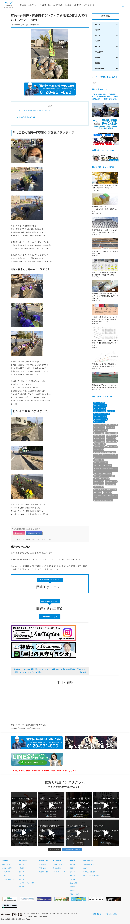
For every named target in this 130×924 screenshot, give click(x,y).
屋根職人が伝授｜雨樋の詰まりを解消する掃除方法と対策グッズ (105, 187)
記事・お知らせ (89, 5)
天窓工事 (97, 46)
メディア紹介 (6, 875)
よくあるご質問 (6, 868)
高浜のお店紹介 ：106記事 (101, 413)
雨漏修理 (97, 57)
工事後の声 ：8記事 (99, 446)
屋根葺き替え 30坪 (103, 96)
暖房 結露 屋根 (100, 94)
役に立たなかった (34, 533)
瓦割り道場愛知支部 (8, 879)
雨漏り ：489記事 (99, 402)
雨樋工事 (97, 35)
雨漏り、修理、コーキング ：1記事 (104, 476)
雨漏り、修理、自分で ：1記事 (102, 465)
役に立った (19, 533)
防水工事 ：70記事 (99, 422)
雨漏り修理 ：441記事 (100, 405)
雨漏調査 (97, 63)
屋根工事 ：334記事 (99, 408)
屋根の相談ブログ (88, 864)
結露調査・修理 (99, 68)
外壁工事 (97, 30)
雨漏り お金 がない (111, 99)
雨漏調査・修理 (46, 5)
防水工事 (97, 41)
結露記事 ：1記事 (111, 484)
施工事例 (69, 5)
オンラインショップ (59, 872)
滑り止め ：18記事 (99, 441)
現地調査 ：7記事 (99, 449)
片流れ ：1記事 (107, 492)
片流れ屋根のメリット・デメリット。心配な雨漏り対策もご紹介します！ (105, 209)
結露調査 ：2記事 (99, 460)
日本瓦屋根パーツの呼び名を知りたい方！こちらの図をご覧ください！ (105, 231)
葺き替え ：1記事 (99, 481)
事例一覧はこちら (50, 617)
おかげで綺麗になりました (28, 117)
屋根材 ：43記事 (98, 433)
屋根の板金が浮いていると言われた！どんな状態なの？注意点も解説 (105, 386)
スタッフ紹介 (6, 872)
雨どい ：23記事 (111, 438)
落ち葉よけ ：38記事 (111, 433)
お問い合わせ (97, 914)
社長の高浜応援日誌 (89, 872)
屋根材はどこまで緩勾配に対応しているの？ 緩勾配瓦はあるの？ (105, 365)
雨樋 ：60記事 (113, 424)
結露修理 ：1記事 (99, 487)
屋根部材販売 (57, 868)
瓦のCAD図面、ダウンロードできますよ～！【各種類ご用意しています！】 (105, 343)
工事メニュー (33, 5)
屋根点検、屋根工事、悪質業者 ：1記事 (105, 489)
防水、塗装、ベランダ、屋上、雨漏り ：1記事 (105, 496)
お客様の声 (78, 5)
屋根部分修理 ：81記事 (100, 419)
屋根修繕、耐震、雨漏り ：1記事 (103, 500)
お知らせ (86, 868)
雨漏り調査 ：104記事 (100, 416)
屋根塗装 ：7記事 (112, 446)
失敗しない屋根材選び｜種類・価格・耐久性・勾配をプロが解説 (104, 274)
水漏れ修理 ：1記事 (111, 481)
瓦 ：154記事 (111, 411)
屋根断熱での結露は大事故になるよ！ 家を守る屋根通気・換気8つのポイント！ (105, 296)
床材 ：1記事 (97, 492)
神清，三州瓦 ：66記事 (100, 424)
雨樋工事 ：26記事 (111, 435)
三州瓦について (57, 864)
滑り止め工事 (99, 52)
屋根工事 (97, 24)
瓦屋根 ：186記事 (99, 411)
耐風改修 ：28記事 (99, 435)
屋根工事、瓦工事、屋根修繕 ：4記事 (104, 452)
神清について (6, 864)
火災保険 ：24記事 (99, 438)
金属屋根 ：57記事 (99, 427)
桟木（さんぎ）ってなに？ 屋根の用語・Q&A (105, 253)
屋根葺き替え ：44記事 (100, 430)
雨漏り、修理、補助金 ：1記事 (102, 473)
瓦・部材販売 (58, 5)
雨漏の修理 (42, 864)
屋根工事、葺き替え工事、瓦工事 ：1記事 (105, 469)
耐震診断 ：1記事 (99, 484)
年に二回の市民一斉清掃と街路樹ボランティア (34, 110)
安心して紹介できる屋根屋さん (92, 875)
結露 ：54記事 (110, 427)
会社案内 (23, 5)
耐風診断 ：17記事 (111, 441)
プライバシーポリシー (112, 914)
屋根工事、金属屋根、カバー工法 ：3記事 (105, 456)
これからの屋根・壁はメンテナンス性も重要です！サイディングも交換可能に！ (30, 670)
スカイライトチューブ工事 (26, 883)
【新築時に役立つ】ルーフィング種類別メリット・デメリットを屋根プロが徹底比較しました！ (105, 319)
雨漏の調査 (42, 868)
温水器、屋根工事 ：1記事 (101, 478)
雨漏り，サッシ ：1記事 (101, 462)
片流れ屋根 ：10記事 (100, 444)
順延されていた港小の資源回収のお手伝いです (70, 670)
